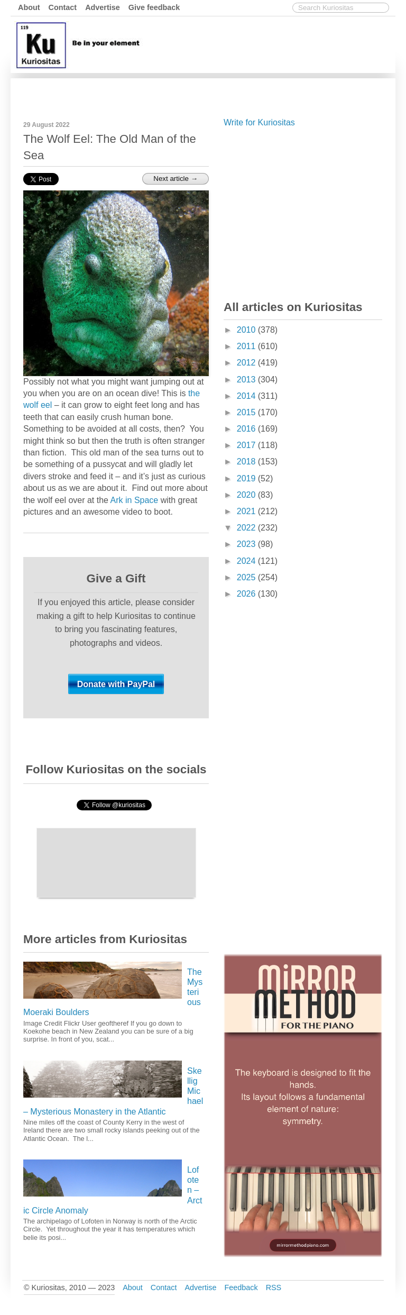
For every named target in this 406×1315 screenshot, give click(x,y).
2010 (247, 329)
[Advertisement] (200, 91)
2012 (247, 362)
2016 (247, 428)
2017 (247, 445)
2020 (247, 494)
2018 (247, 461)
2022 (247, 527)
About (29, 7)
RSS (274, 1287)
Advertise (102, 7)
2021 (247, 511)
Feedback (240, 1287)
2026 (247, 593)
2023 (247, 544)
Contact (63, 7)
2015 (247, 412)
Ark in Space (134, 500)
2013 (247, 379)
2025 (247, 577)
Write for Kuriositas (259, 122)
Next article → (175, 178)
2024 (247, 560)
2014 (247, 395)
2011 (247, 346)
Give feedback (154, 7)
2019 (247, 478)
